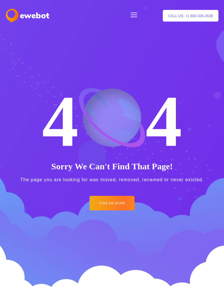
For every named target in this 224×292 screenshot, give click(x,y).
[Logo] (27, 16)
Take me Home (112, 203)
